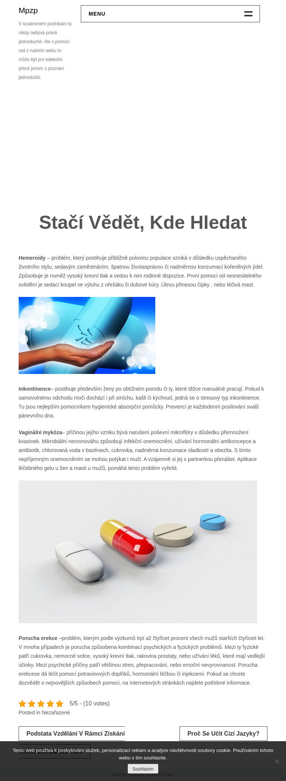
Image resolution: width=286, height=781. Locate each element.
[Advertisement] (143, 149)
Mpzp (28, 10)
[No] (276, 761)
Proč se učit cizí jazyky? (223, 733)
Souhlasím (143, 769)
